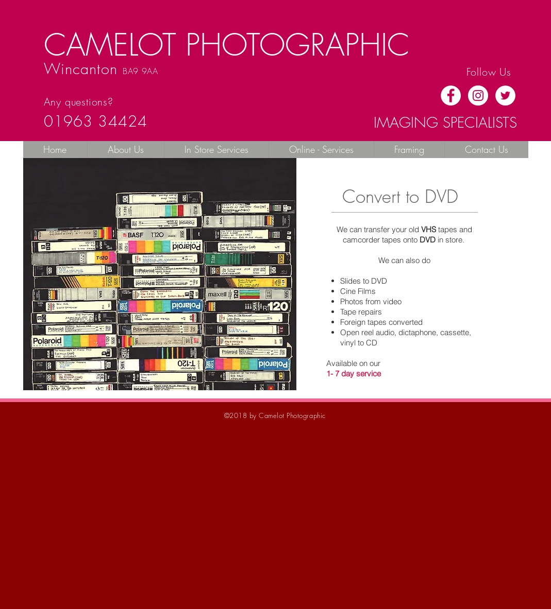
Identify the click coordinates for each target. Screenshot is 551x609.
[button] (216, 149)
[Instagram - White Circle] (478, 95)
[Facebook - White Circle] (451, 95)
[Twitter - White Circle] (505, 95)
